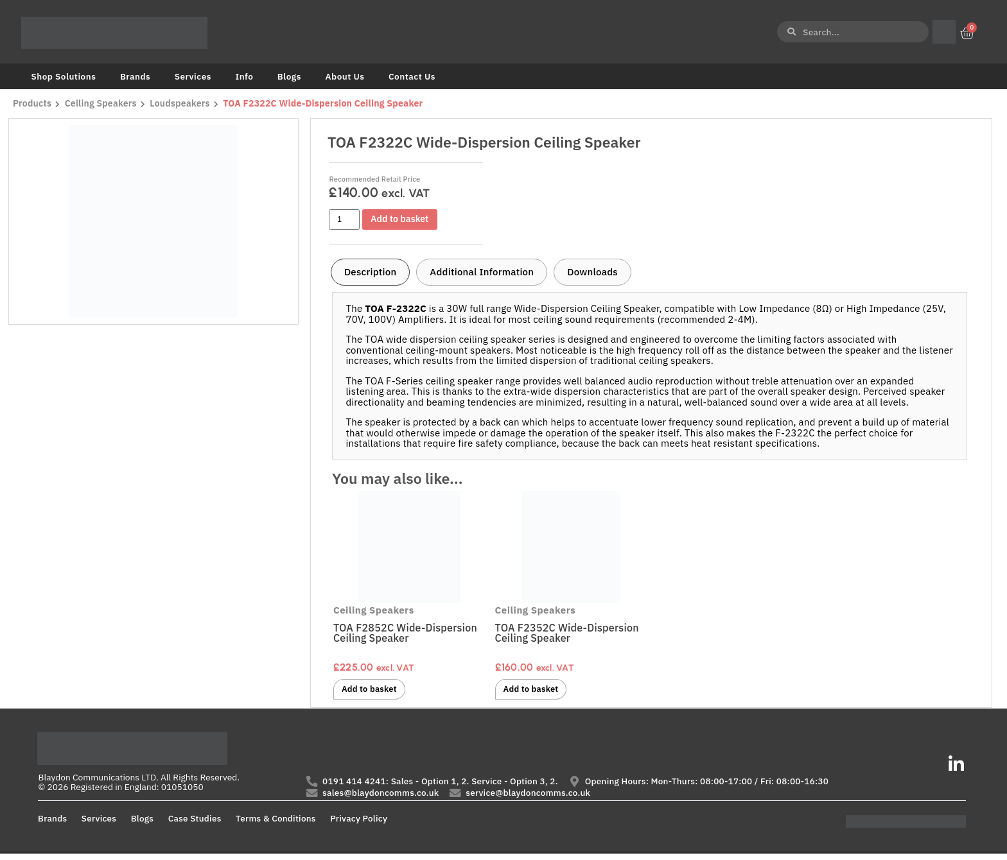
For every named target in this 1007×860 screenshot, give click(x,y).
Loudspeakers (183, 103)
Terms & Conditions (276, 824)
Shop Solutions (63, 76)
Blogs (289, 76)
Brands (135, 76)
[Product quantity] (344, 219)
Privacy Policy (358, 824)
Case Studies (195, 824)
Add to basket (403, 219)
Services (193, 76)
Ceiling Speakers (102, 103)
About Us (344, 76)
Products (32, 103)
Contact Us (412, 76)
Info (244, 76)
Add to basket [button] (372, 690)
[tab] (370, 272)
